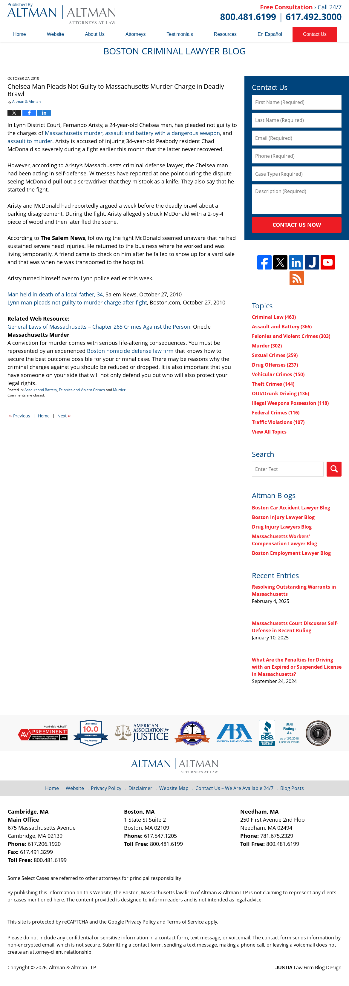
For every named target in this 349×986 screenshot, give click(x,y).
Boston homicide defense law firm (130, 350)
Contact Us (315, 34)
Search (334, 469)
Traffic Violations (278, 422)
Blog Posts (292, 788)
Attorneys (135, 34)
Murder (119, 389)
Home (19, 34)
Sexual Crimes (275, 355)
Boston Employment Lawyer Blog (291, 553)
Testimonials (180, 34)
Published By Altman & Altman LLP (281, 13)
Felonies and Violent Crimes (82, 389)
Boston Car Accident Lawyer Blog (291, 507)
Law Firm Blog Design (308, 967)
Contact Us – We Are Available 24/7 (234, 788)
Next (64, 415)
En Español (270, 34)
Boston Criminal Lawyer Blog (61, 13)
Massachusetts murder (73, 133)
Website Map (174, 788)
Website (55, 34)
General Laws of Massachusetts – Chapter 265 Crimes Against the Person (98, 326)
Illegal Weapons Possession (290, 403)
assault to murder (29, 141)
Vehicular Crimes (278, 374)
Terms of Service (185, 921)
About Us (95, 34)
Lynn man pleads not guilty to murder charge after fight (77, 302)
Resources (225, 34)
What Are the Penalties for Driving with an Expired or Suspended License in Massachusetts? (297, 666)
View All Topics (269, 431)
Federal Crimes (275, 412)
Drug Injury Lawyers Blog (282, 526)
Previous (19, 415)
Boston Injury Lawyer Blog (283, 517)
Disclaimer (140, 788)
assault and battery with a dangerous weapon (162, 133)
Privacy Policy (106, 788)
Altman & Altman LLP (72, 967)
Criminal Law (274, 317)
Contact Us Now (297, 224)
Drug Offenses (275, 365)
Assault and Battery (41, 389)
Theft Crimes (273, 384)
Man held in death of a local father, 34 (55, 294)
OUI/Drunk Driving (280, 393)
